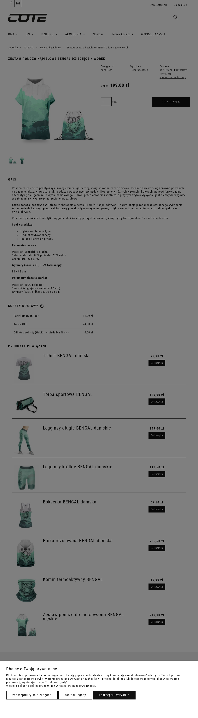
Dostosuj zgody (75, 695)
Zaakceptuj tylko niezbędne (31, 695)
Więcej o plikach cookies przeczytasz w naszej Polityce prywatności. (51, 686)
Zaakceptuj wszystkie (114, 695)
